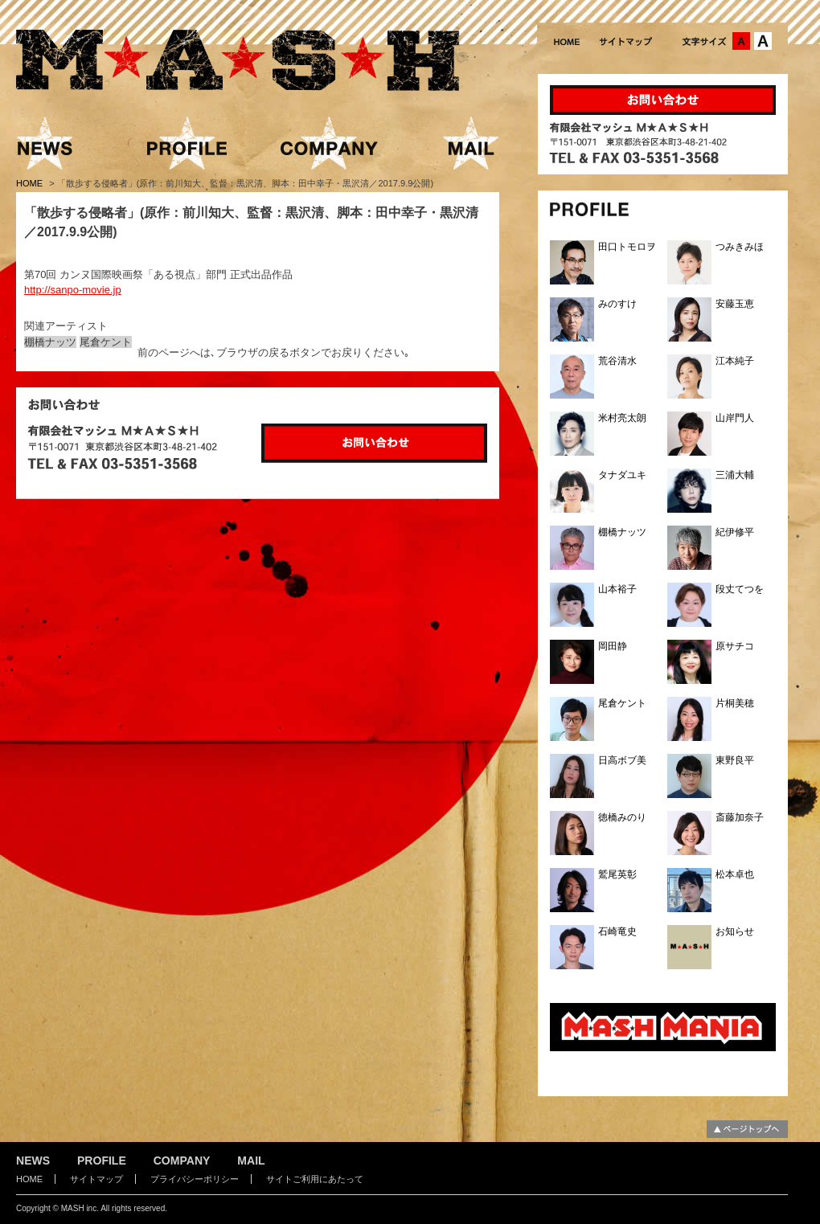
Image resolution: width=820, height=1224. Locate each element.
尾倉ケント (106, 342)
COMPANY (182, 1160)
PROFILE (101, 1160)
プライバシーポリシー (194, 1179)
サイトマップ (96, 1179)
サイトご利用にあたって (314, 1179)
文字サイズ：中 (741, 41)
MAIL (250, 1160)
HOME (30, 183)
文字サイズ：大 (763, 41)
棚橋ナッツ (50, 342)
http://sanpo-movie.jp (72, 290)
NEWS (33, 1160)
